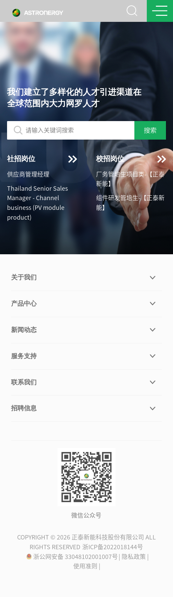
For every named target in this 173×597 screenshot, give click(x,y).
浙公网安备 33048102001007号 (72, 558)
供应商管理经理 (28, 174)
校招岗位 (131, 159)
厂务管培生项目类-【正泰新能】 (130, 179)
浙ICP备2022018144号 (112, 548)
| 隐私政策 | (134, 558)
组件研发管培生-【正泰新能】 (130, 203)
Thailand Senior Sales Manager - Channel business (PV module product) (37, 202)
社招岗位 (42, 159)
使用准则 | (86, 567)
